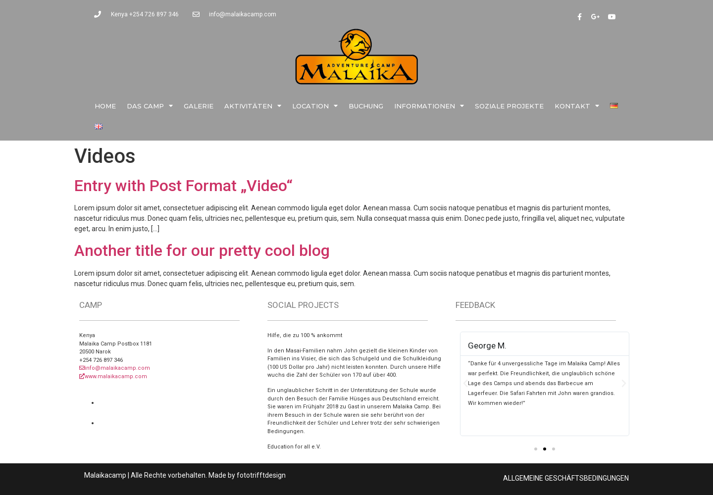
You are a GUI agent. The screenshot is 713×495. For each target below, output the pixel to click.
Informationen (429, 106)
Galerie (198, 106)
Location (315, 106)
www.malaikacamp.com (113, 376)
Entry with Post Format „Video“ (183, 185)
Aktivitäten (252, 106)
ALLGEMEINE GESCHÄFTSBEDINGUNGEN (566, 478)
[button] (535, 448)
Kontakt (577, 106)
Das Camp (150, 106)
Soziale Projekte (509, 106)
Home (105, 106)
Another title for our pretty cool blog (202, 250)
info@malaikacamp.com (114, 368)
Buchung (366, 106)
